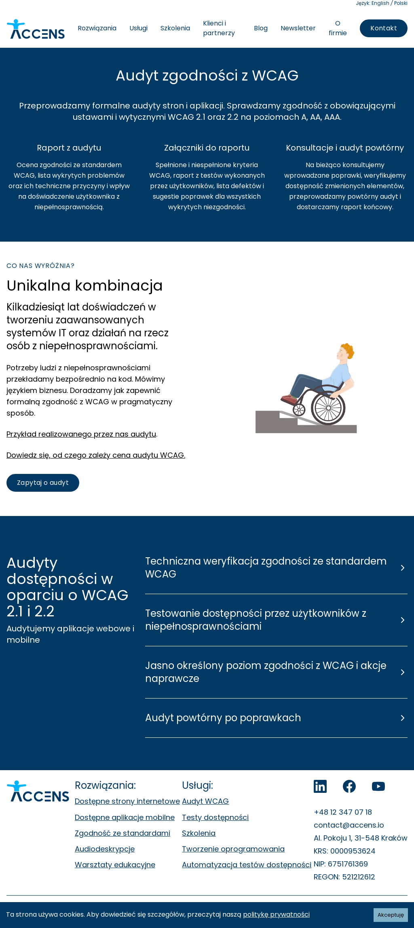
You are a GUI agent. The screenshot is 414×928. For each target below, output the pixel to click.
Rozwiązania (97, 28)
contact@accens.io (349, 825)
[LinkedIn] (320, 786)
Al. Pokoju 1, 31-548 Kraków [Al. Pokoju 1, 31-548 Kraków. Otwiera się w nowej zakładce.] (361, 838)
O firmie (338, 28)
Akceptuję (391, 915)
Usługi (138, 28)
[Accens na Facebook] (349, 786)
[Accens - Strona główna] (35, 29)
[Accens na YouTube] (378, 786)
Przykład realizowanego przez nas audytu (81, 434)
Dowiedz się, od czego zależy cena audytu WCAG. (95, 455)
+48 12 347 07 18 (343, 812)
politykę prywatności (276, 914)
